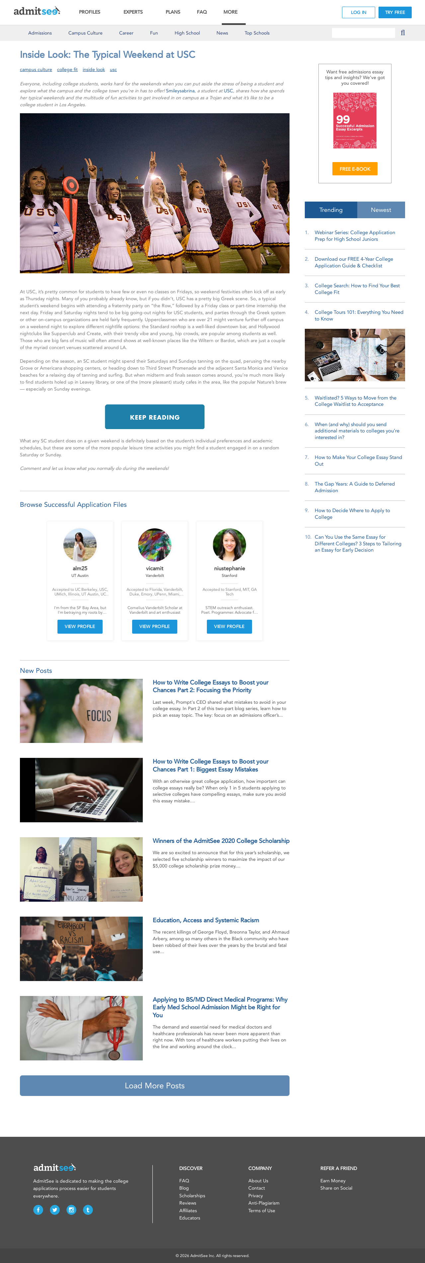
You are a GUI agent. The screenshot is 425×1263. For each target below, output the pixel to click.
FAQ (202, 12)
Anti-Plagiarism (264, 1203)
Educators (189, 1218)
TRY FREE (395, 12)
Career (126, 33)
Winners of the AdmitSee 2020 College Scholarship (221, 841)
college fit (67, 69)
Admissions (40, 33)
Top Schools (257, 33)
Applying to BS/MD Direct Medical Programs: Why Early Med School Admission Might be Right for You (220, 1007)
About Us (258, 1181)
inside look (94, 69)
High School (187, 33)
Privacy (255, 1196)
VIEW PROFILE (80, 626)
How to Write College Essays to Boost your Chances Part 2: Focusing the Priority (210, 686)
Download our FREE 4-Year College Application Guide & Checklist (354, 262)
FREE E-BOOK (355, 169)
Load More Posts (155, 1085)
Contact (256, 1188)
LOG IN (359, 12)
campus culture (36, 69)
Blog (184, 1188)
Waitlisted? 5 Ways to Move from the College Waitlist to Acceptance (355, 401)
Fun (154, 33)
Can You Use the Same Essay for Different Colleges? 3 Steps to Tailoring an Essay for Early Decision (358, 543)
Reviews (187, 1203)
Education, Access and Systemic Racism (206, 920)
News (222, 33)
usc (113, 69)
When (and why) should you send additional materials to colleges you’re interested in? (357, 430)
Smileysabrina (180, 91)
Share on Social (336, 1188)
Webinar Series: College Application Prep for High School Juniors (355, 235)
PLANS (173, 12)
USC (228, 91)
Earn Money (333, 1181)
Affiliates (188, 1211)
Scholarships (192, 1196)
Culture (85, 33)
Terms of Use (261, 1211)
